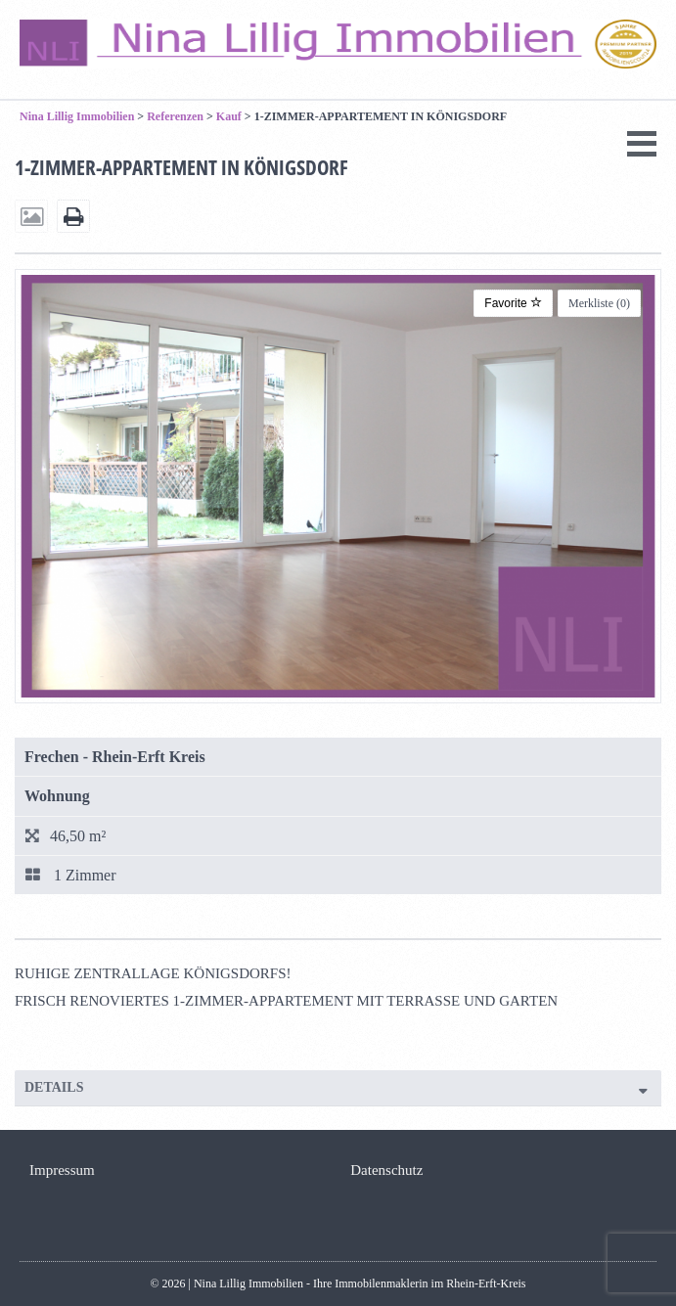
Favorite (513, 303)
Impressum (62, 1170)
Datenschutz (386, 1170)
